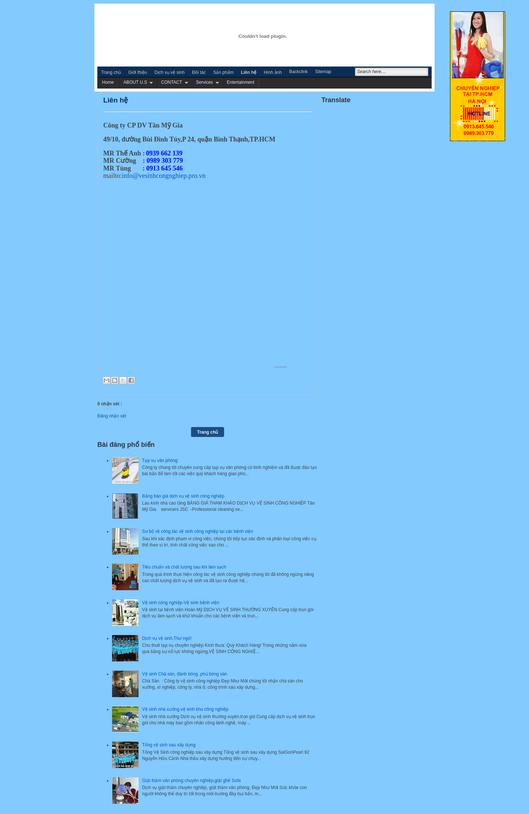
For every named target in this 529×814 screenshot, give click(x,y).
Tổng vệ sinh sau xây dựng (168, 744)
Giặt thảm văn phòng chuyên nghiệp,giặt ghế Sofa (191, 780)
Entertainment (241, 82)
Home (108, 82)
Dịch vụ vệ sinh (169, 72)
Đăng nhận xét (111, 416)
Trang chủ (111, 72)
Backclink (298, 71)
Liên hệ (248, 72)
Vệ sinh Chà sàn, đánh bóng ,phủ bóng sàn (184, 674)
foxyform (280, 367)
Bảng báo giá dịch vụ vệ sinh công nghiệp (183, 496)
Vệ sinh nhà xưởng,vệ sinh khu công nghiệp (185, 709)
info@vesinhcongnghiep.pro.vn (164, 175)
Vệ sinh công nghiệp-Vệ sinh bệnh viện (180, 602)
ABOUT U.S (135, 82)
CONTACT (171, 82)
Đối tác (199, 72)
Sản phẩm (223, 72)
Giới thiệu (137, 72)
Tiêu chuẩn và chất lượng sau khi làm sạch (184, 567)
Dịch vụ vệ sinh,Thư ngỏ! (167, 638)
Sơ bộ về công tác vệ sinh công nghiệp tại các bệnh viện (197, 531)
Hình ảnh (273, 72)
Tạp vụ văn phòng (160, 460)
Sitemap (323, 71)
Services (204, 82)
